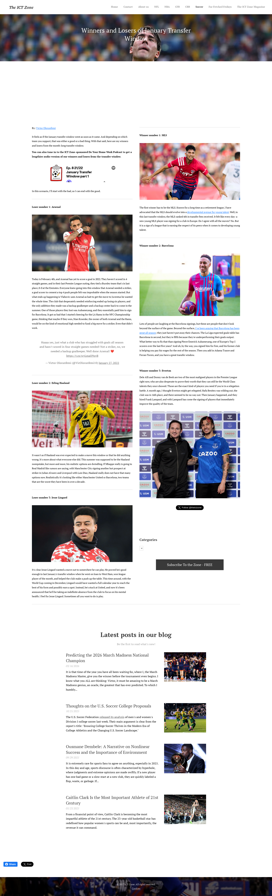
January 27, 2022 (109, 363)
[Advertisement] (136, 87)
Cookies (136, 888)
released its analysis (112, 717)
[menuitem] (216, 7)
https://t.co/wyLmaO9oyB (82, 356)
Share (10, 864)
